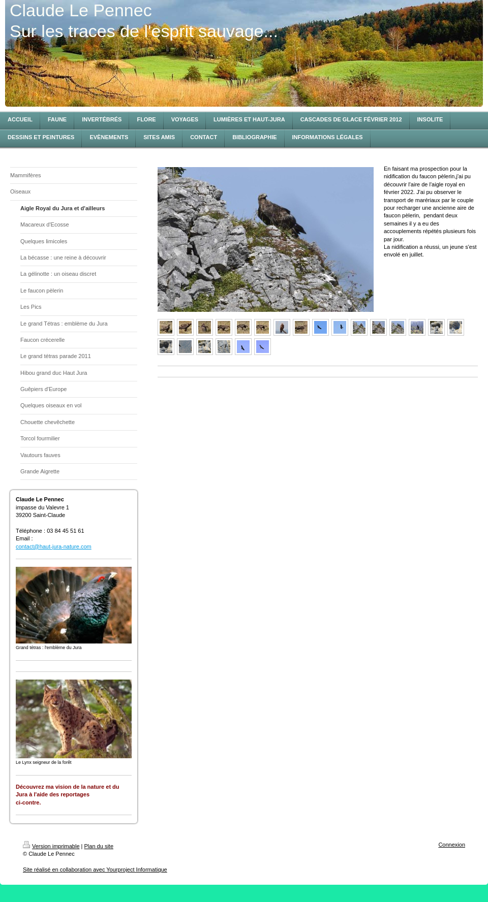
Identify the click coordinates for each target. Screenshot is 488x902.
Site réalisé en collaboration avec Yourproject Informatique (95, 869)
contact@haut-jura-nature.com (54, 546)
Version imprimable (51, 846)
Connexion (451, 845)
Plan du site (98, 846)
